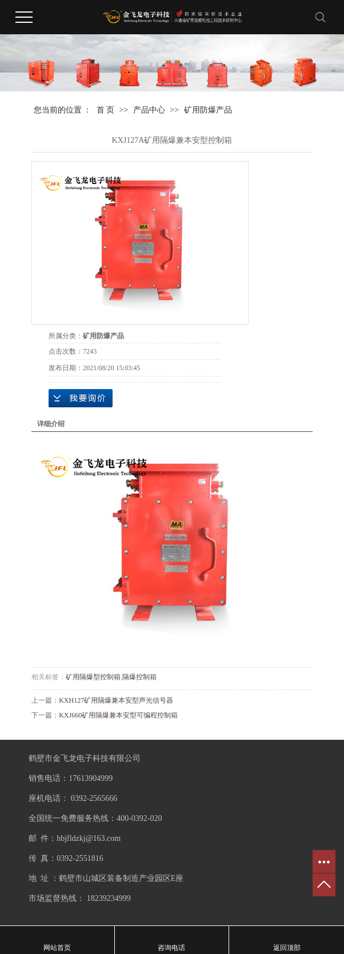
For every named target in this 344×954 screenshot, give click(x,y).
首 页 (106, 110)
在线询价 (81, 398)
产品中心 (149, 110)
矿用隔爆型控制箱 (93, 677)
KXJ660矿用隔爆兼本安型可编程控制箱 (118, 715)
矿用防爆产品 (208, 110)
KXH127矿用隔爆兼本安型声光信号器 (116, 700)
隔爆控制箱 (139, 677)
